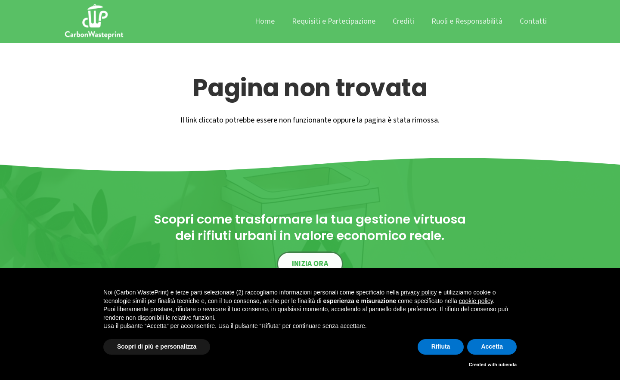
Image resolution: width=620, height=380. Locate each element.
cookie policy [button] (476, 300)
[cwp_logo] (94, 21)
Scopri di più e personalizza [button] (156, 346)
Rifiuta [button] (440, 346)
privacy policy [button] (418, 292)
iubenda (508, 364)
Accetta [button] (492, 346)
